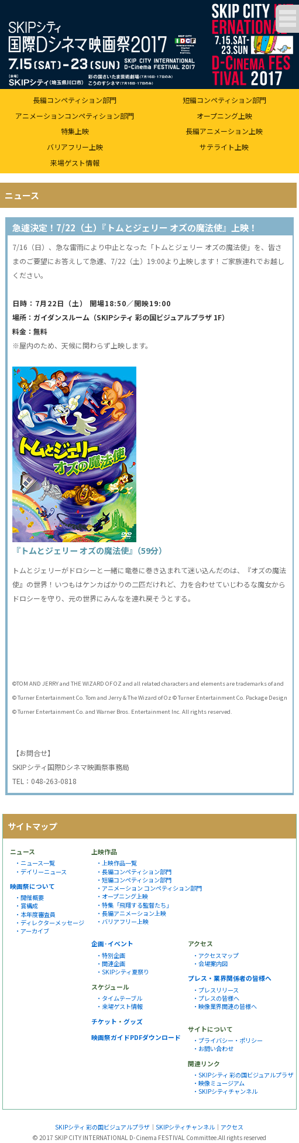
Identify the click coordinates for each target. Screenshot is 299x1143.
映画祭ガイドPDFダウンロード (136, 1037)
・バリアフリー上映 (122, 921)
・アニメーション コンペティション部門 (149, 888)
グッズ (133, 1021)
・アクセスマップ (216, 955)
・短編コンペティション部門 (133, 879)
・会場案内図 (210, 963)
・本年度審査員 (35, 914)
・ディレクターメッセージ (49, 922)
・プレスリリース (216, 989)
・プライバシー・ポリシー (228, 1040)
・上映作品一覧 (116, 862)
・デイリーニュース (41, 871)
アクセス (232, 1127)
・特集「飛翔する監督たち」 (134, 905)
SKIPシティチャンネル (185, 1127)
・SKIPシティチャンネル (225, 1091)
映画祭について (32, 886)
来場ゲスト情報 (74, 162)
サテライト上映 (224, 147)
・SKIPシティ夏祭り (122, 971)
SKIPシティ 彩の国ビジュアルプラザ (102, 1127)
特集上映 (75, 131)
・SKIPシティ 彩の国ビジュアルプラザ (243, 1074)
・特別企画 (110, 955)
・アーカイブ (32, 930)
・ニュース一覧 (35, 862)
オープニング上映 (224, 116)
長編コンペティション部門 (74, 100)
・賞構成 (26, 905)
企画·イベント (112, 943)
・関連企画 (110, 963)
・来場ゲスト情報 (119, 1006)
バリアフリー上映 (75, 147)
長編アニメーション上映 (224, 131)
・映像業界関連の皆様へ (225, 1006)
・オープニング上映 (122, 896)
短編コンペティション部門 (224, 100)
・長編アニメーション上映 (131, 913)
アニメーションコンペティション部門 (74, 116)
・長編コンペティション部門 (133, 871)
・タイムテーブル (119, 998)
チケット (104, 1021)
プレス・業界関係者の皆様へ (229, 978)
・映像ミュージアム (219, 1083)
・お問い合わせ (213, 1048)
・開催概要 (29, 897)
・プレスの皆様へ (216, 998)
